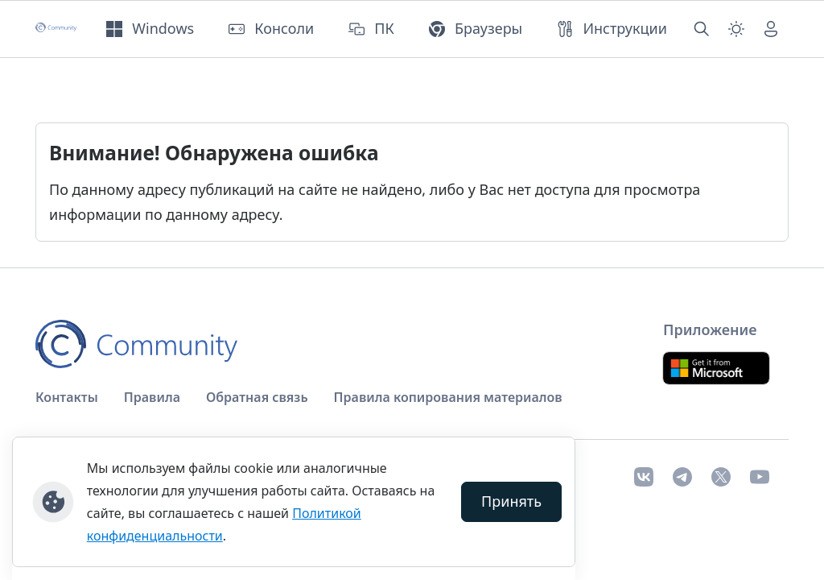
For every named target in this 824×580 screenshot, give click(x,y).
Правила (152, 397)
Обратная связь (257, 397)
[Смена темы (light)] (736, 29)
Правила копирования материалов (448, 397)
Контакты (66, 397)
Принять (511, 501)
